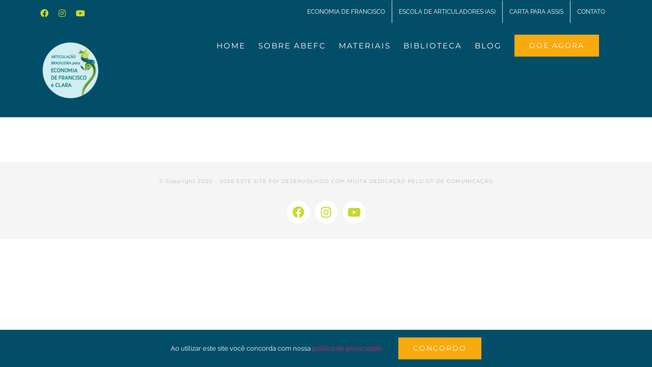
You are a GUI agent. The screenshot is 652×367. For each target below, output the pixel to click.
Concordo (440, 348)
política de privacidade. (347, 348)
